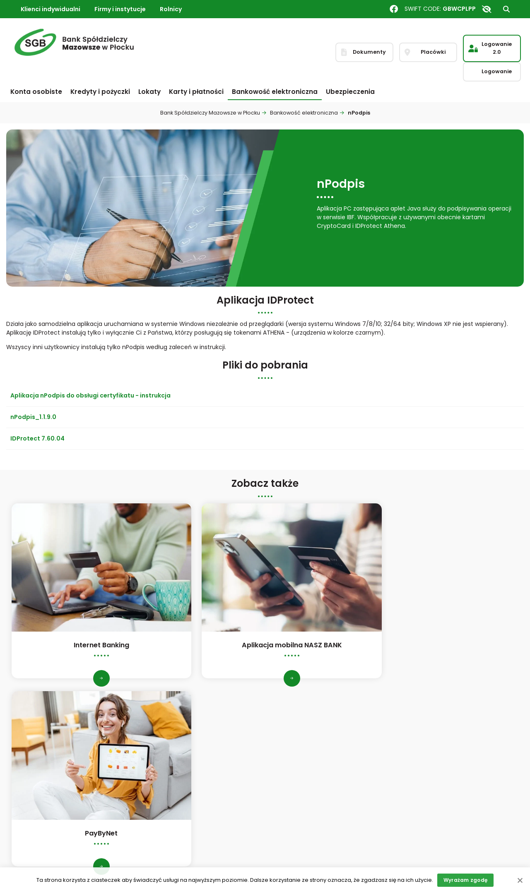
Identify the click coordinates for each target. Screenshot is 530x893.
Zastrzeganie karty (433, 768)
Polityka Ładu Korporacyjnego (185, 734)
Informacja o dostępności (312, 841)
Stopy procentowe (301, 746)
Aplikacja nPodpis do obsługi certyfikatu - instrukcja (90, 395)
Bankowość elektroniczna (275, 91)
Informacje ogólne (38, 734)
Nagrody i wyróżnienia (43, 801)
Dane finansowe (35, 757)
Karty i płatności (196, 91)
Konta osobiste (36, 91)
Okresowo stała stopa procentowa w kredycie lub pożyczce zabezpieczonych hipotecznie (328, 810)
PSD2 (150, 777)
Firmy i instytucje (120, 9)
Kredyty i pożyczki (100, 91)
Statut (31, 768)
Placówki (418, 734)
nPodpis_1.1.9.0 (33, 417)
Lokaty (149, 91)
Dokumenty (291, 757)
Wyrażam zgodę (465, 879)
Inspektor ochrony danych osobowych (181, 750)
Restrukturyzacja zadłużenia (315, 830)
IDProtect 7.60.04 (37, 438)
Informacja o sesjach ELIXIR (313, 768)
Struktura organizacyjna (57, 791)
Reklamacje (423, 757)
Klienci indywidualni (50, 9)
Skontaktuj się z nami (436, 746)
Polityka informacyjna (174, 808)
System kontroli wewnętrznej (184, 765)
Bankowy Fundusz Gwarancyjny (328, 780)
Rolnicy (171, 9)
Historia (22, 746)
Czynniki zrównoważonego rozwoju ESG (192, 792)
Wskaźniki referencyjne (307, 790)
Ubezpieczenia (350, 91)
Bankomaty (291, 734)
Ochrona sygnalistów (173, 819)
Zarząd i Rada (31, 779)
